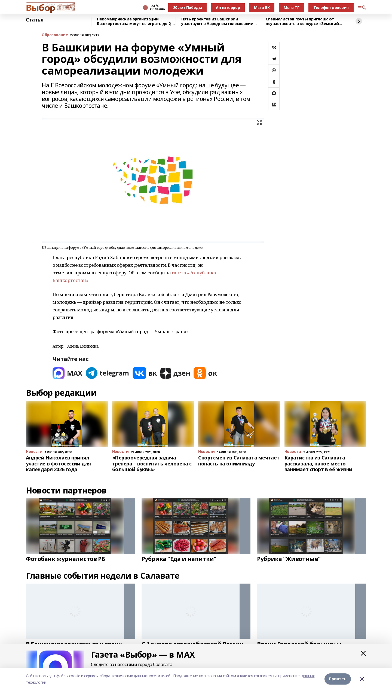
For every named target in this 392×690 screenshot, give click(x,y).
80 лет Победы (187, 7)
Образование (55, 35)
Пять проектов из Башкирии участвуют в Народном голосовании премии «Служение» (217, 21)
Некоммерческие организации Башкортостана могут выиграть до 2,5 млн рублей (135, 21)
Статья (34, 20)
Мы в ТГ (291, 7)
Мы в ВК (262, 7)
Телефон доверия (331, 7)
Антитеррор (228, 7)
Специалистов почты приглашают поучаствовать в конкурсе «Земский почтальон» (302, 21)
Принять (338, 679)
